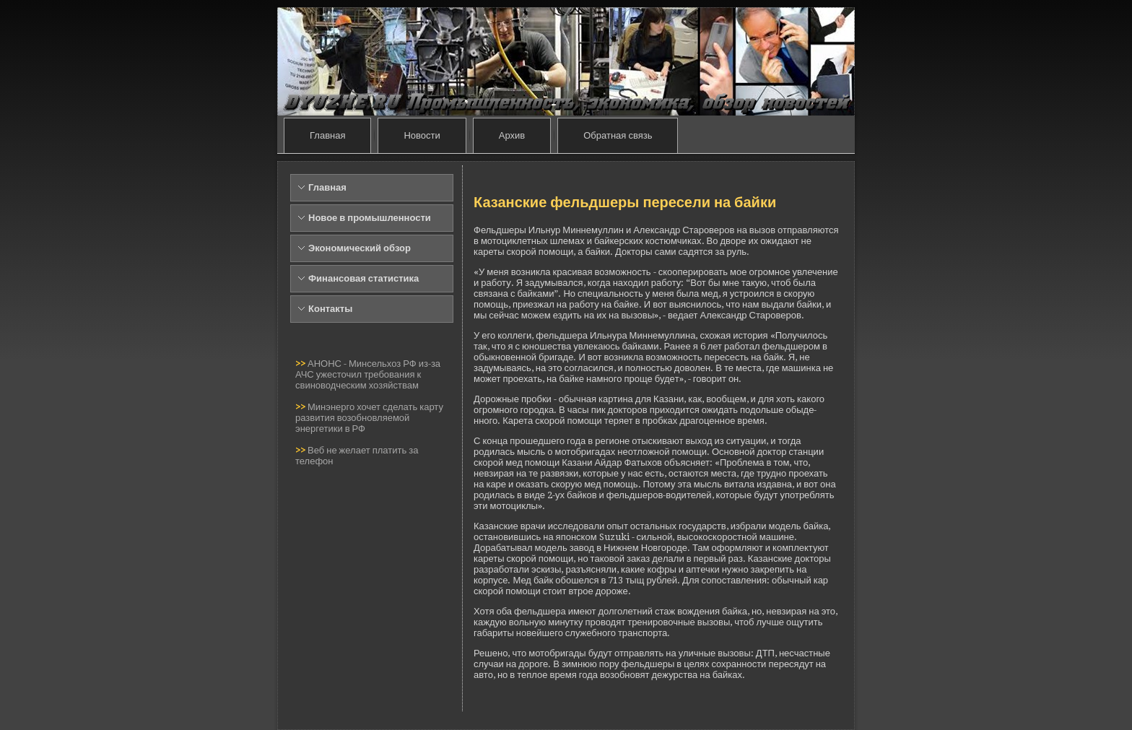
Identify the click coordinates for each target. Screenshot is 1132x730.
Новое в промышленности (369, 217)
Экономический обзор (359, 248)
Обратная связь (617, 135)
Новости (422, 135)
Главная (327, 135)
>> (301, 363)
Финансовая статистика (363, 278)
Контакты (330, 308)
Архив (512, 135)
